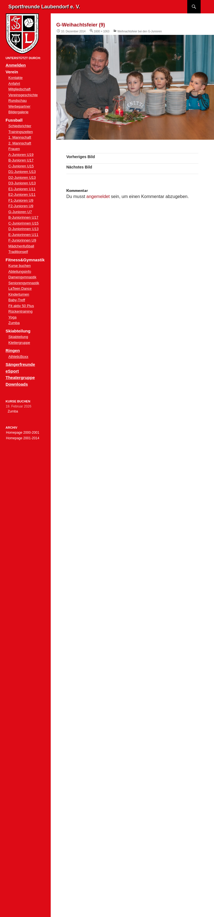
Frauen (14, 149)
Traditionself (18, 252)
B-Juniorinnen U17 (23, 217)
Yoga (12, 317)
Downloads (17, 384)
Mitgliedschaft (19, 89)
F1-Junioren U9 (20, 200)
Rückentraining (20, 311)
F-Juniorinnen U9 (22, 240)
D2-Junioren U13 (22, 177)
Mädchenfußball (21, 246)
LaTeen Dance (20, 288)
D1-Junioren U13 (22, 172)
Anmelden (16, 65)
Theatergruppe (20, 377)
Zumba (14, 323)
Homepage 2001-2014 (22, 438)
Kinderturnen (18, 294)
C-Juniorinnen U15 (23, 223)
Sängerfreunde (20, 364)
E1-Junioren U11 (22, 189)
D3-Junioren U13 (22, 183)
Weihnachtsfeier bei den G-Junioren (139, 31)
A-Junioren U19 (20, 155)
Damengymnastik (22, 277)
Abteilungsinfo (19, 271)
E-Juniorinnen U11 (23, 235)
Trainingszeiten (20, 132)
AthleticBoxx (18, 356)
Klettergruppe (19, 343)
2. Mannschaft (19, 143)
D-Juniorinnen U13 (23, 229)
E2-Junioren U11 (22, 194)
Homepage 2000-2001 (22, 433)
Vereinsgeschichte (23, 95)
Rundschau (17, 100)
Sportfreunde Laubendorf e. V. (44, 6)
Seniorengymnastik (23, 283)
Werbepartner (19, 106)
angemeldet (98, 196)
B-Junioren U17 (20, 160)
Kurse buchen (19, 266)
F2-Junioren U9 (20, 206)
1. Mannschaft (19, 137)
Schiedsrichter (19, 126)
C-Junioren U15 (21, 166)
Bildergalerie (18, 112)
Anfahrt (14, 83)
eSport (12, 371)
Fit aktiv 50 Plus (21, 306)
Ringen (13, 350)
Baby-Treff (16, 300)
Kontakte (15, 78)
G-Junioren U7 (20, 212)
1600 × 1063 (102, 31)
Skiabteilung (18, 337)
